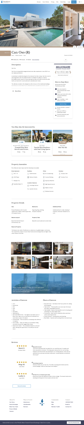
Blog (52, 402)
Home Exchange (13, 404)
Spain (13, 55)
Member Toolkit (55, 406)
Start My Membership (73, 422)
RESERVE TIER (62, 154)
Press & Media (13, 409)
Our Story (12, 402)
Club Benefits (27, 404)
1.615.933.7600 (69, 402)
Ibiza (25, 55)
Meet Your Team (13, 406)
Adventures (26, 402)
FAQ (52, 404)
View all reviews (22, 386)
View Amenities (35, 59)
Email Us (67, 404)
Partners (25, 406)
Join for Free (63, 104)
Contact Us (68, 406)
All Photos (80, 46)
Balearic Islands (18, 55)
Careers (11, 411)
